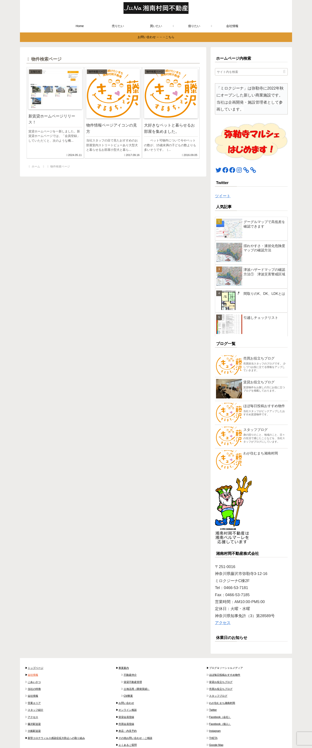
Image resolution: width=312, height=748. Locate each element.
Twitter (213, 709)
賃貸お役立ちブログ (220, 682)
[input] (251, 71)
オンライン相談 (128, 709)
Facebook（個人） (220, 724)
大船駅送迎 (34, 730)
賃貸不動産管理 (133, 682)
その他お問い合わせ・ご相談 (135, 738)
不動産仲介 (130, 674)
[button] (284, 71)
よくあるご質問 (128, 744)
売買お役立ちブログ (220, 688)
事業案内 (124, 667)
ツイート (223, 196)
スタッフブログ (218, 695)
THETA (213, 738)
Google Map (216, 744)
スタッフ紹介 (35, 709)
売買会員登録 (126, 724)
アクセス (223, 623)
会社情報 (33, 674)
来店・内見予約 (128, 730)
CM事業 (128, 695)
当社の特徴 (34, 688)
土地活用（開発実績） (137, 688)
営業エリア (34, 703)
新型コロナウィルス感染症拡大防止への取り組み (56, 738)
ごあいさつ (34, 682)
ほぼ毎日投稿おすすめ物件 (224, 674)
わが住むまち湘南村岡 (222, 703)
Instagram (215, 730)
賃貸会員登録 (126, 717)
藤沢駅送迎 (34, 724)
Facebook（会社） (220, 717)
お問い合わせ (126, 703)
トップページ (35, 667)
